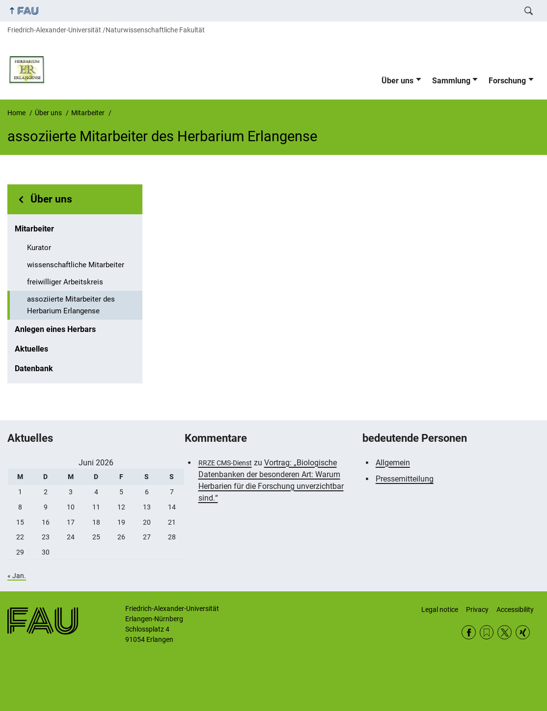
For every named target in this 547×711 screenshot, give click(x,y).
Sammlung (451, 80)
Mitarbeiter (34, 228)
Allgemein (393, 462)
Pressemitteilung (405, 478)
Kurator (39, 247)
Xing (523, 632)
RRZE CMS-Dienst (225, 463)
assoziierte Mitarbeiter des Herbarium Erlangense (71, 305)
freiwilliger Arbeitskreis (65, 282)
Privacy (477, 609)
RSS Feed (487, 632)
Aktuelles (31, 349)
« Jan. (16, 576)
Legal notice (439, 609)
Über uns (397, 80)
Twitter (504, 632)
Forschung (507, 80)
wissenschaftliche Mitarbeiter (75, 264)
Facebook (469, 632)
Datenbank (34, 368)
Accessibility (515, 609)
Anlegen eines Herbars (55, 329)
